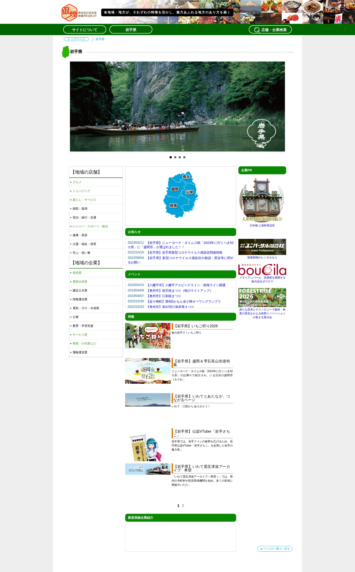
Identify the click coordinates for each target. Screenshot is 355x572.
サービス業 (80, 334)
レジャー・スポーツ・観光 (90, 226)
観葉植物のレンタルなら (262, 255)
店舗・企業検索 (270, 30)
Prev (75, 106)
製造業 (77, 272)
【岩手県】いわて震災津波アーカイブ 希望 (201, 468)
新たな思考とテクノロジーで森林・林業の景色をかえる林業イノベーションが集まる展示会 (262, 312)
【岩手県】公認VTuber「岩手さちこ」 (201, 433)
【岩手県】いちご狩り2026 (195, 326)
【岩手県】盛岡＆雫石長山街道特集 (201, 363)
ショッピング (81, 191)
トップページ (76, 39)
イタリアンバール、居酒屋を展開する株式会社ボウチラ (262, 278)
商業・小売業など (84, 343)
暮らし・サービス (84, 199)
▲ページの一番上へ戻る (275, 548)
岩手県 (130, 30)
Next (279, 106)
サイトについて (84, 30)
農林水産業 (80, 281)
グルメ (77, 182)
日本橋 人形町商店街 (262, 224)
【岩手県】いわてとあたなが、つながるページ (201, 398)
